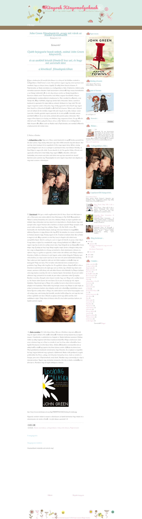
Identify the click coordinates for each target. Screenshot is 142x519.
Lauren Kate (89, 302)
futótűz (88, 289)
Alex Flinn (89, 272)
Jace (87, 292)
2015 (89, 242)
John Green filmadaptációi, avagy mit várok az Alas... (100, 246)
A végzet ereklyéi (90, 266)
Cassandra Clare (90, 277)
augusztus (92, 244)
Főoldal (30, 25)
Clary (87, 279)
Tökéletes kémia (90, 317)
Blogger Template (86, 518)
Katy (87, 298)
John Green (65, 428)
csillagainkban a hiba (54, 428)
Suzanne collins (90, 315)
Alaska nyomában (40, 428)
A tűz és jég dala (90, 264)
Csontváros (89, 283)
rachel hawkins (90, 308)
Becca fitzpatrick (90, 275)
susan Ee (88, 313)
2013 (89, 257)
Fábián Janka (89, 287)
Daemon (88, 285)
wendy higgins (90, 321)
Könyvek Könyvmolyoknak (71, 7)
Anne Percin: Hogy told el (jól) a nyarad (104, 205)
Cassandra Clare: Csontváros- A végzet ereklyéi (104, 216)
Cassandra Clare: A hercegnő (102, 226)
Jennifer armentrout (91, 294)
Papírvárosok (74, 428)
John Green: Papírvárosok (96, 249)
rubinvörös (89, 309)
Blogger (103, 323)
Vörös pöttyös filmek (91, 197)
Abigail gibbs (89, 268)
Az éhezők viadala (91, 274)
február (91, 252)
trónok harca (89, 319)
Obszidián (89, 304)
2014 (89, 255)
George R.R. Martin (91, 291)
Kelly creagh (89, 300)
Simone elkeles (90, 311)
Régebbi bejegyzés (78, 495)
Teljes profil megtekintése (92, 142)
